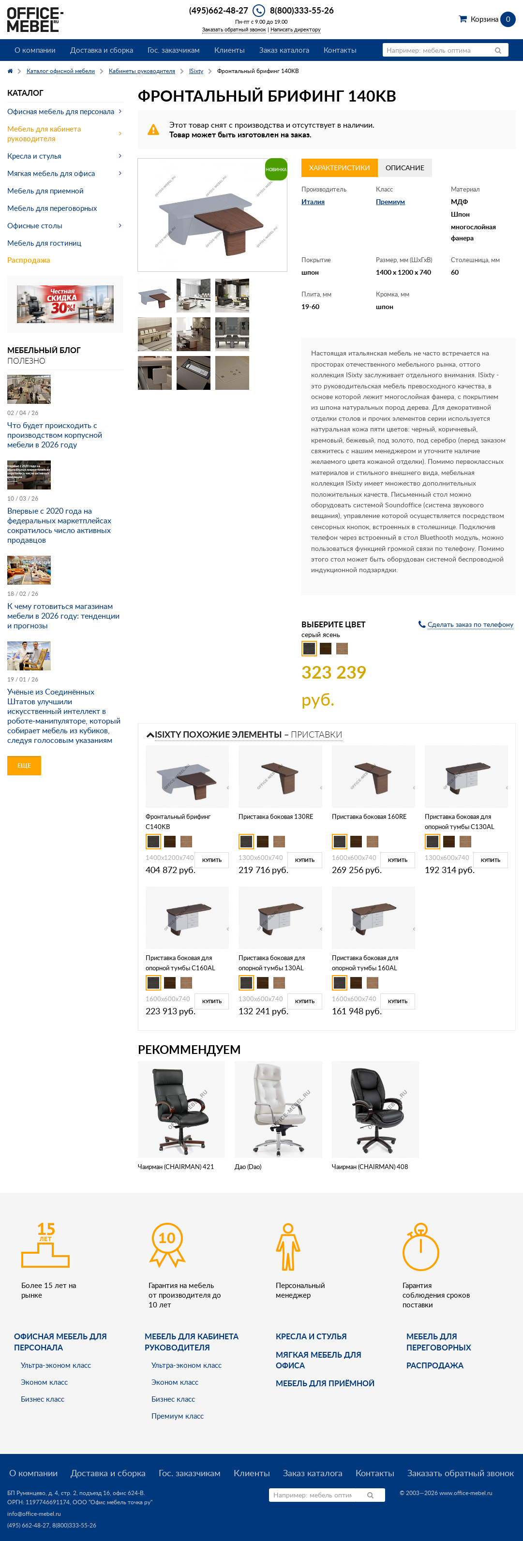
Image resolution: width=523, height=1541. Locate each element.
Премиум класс (177, 1416)
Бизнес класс (42, 1399)
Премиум (390, 201)
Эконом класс (44, 1382)
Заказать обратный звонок (234, 29)
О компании (35, 50)
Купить (212, 860)
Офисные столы (34, 225)
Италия (313, 201)
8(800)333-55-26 (302, 10)
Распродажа (28, 260)
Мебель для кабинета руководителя (44, 133)
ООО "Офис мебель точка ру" (112, 1502)
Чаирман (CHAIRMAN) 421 (176, 1166)
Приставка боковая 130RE (276, 816)
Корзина (493, 19)
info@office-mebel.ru (34, 1514)
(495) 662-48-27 (28, 1525)
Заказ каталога (284, 50)
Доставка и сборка (101, 50)
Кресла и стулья (34, 156)
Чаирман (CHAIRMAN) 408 (370, 1166)
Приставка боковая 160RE (369, 816)
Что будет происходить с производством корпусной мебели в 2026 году (54, 435)
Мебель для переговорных (52, 208)
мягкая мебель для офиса (318, 1360)
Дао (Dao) (248, 1166)
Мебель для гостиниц (44, 243)
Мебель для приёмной (325, 1383)
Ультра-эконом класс (56, 1365)
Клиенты (229, 50)
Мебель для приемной (45, 190)
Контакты (340, 50)
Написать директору (295, 29)
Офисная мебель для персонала (60, 111)
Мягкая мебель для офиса (51, 173)
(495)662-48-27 (218, 10)
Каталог (25, 92)
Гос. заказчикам (174, 50)
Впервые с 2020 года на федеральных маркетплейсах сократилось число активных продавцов (59, 525)
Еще (24, 765)
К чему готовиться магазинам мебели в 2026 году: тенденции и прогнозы (63, 616)
